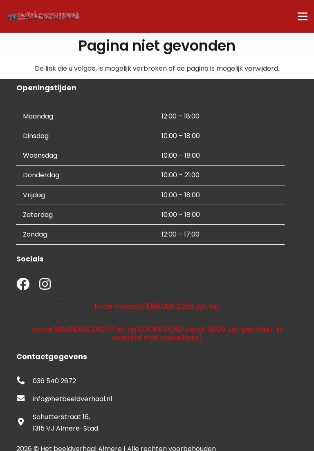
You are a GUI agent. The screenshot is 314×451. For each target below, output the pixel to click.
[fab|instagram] (45, 284)
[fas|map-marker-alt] (24, 423)
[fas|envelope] (24, 399)
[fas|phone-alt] (24, 381)
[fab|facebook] (22, 284)
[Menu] (302, 16)
